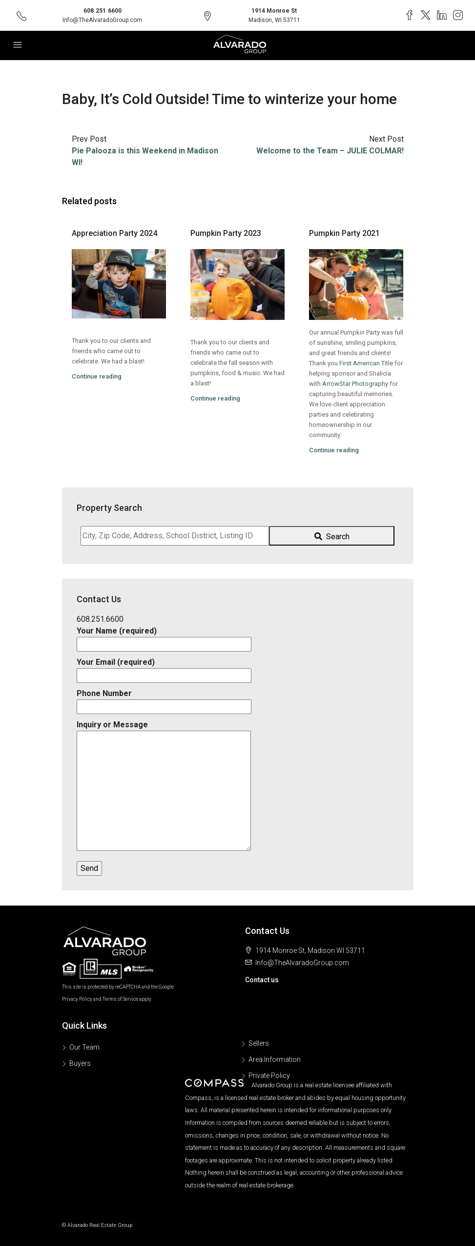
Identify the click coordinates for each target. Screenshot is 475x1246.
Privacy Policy (77, 999)
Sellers (258, 1043)
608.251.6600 (102, 10)
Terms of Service (120, 999)
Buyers (80, 1063)
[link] (366, 363)
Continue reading (97, 376)
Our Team (84, 1047)
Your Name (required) (164, 637)
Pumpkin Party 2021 (344, 233)
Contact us (262, 980)
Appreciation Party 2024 (114, 233)
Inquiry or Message (164, 786)
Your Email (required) (164, 668)
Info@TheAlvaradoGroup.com (102, 20)
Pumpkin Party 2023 (225, 233)
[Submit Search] (332, 536)
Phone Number (164, 700)
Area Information (274, 1059)
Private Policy (269, 1075)
